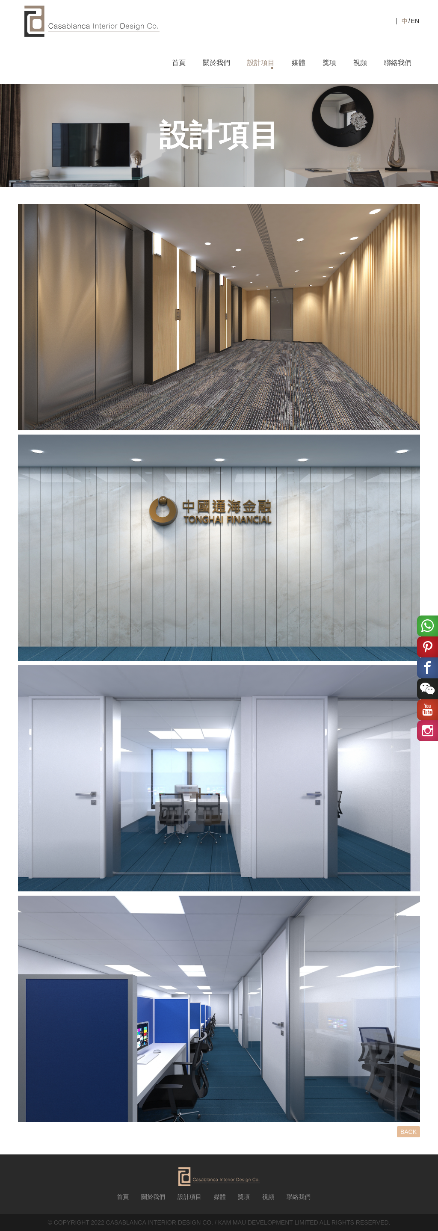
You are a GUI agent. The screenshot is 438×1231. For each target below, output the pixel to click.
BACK (408, 1131)
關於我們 (216, 62)
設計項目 (261, 62)
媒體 (298, 62)
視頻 (360, 62)
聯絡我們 (397, 62)
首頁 (179, 62)
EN (415, 21)
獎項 (329, 62)
